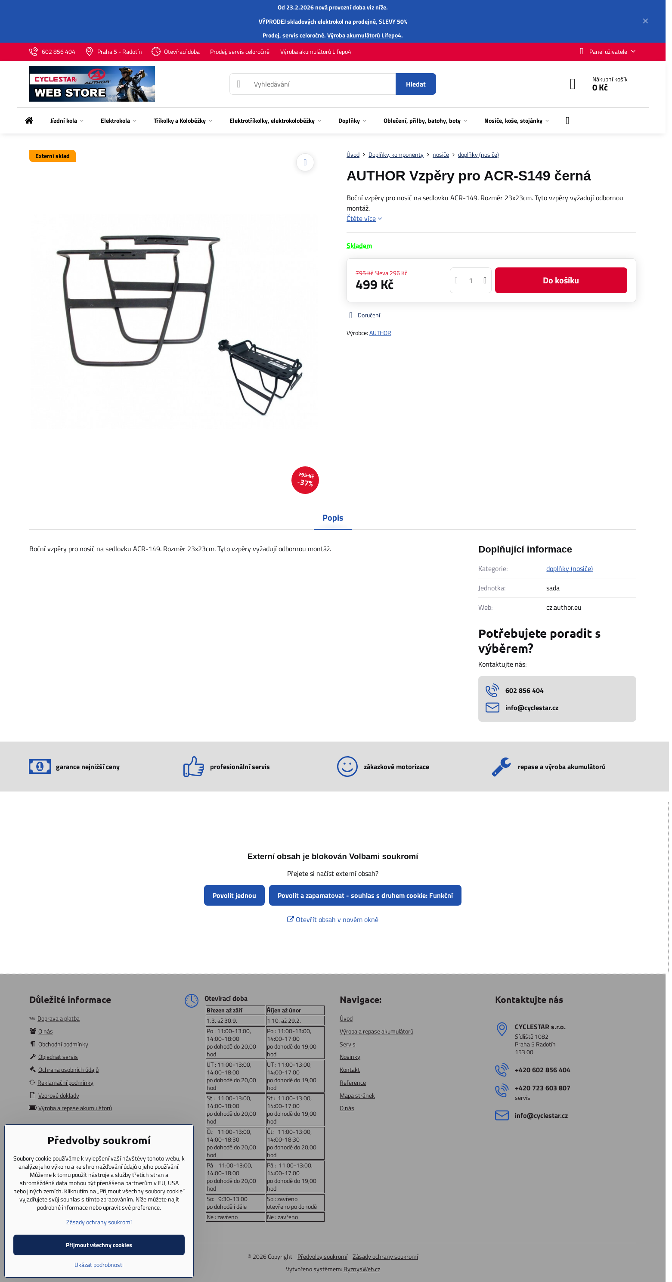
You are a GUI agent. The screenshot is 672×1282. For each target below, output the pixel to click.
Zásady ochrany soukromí (385, 1256)
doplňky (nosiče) (569, 568)
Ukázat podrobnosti (99, 1264)
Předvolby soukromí (322, 1256)
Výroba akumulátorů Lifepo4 (364, 35)
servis (290, 35)
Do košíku (561, 280)
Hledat (416, 84)
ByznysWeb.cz (362, 1268)
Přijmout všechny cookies (99, 1244)
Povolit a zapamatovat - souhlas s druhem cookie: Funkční (365, 895)
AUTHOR (380, 332)
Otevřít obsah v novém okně (332, 919)
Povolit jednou (234, 895)
